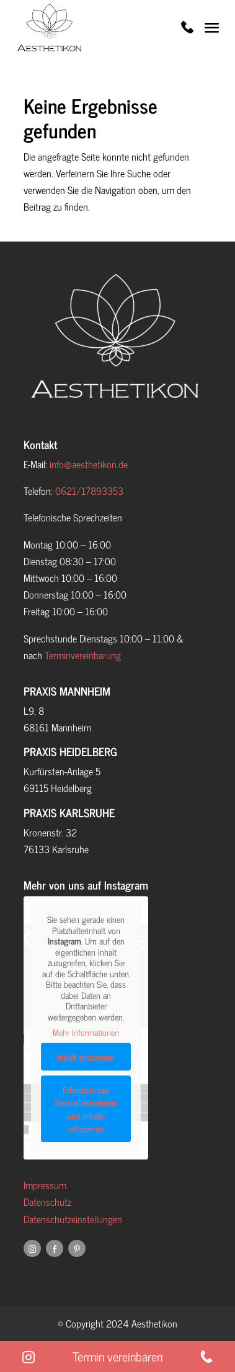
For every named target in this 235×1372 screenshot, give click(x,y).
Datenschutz (47, 1201)
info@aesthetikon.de (89, 464)
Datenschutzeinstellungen (73, 1219)
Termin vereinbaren (117, 1356)
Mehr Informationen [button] (86, 1032)
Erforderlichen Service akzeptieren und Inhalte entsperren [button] (85, 1108)
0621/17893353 (89, 490)
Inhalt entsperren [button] (86, 1056)
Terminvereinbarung (83, 655)
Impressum (45, 1185)
